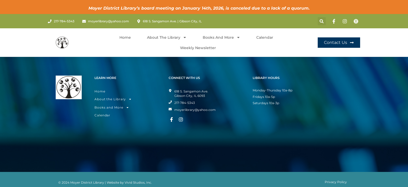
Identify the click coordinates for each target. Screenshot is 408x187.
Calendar (264, 37)
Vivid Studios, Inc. (138, 174)
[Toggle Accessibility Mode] (356, 21)
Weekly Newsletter (198, 47)
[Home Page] (62, 42)
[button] (322, 21)
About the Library (113, 91)
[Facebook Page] (334, 21)
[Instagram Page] (345, 21)
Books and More (221, 37)
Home (125, 37)
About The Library (167, 37)
